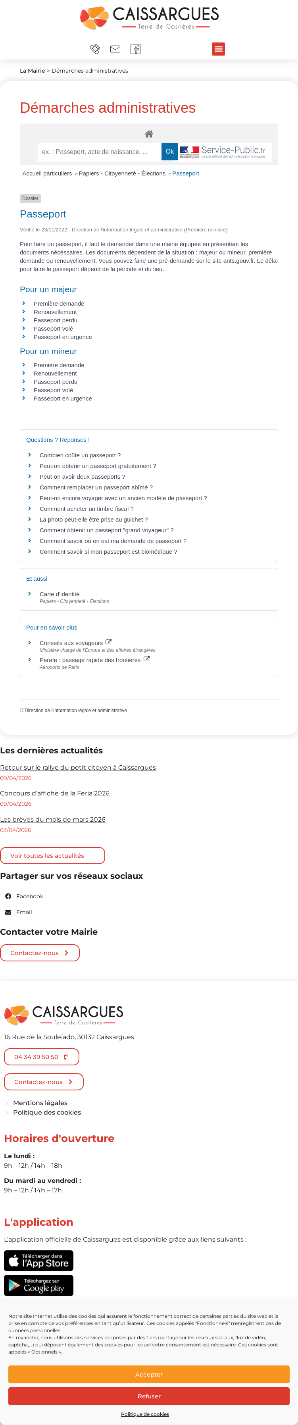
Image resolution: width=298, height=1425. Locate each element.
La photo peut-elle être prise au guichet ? (94, 519)
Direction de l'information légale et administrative (76, 710)
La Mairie (32, 70)
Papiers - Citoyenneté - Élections (123, 173)
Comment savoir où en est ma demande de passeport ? (113, 540)
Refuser (149, 1396)
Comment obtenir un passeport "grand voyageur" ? (107, 530)
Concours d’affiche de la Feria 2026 (55, 793)
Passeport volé (53, 328)
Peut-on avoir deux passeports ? (82, 476)
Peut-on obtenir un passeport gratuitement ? (98, 465)
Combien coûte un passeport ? (80, 455)
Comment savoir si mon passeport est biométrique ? (108, 551)
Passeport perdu (55, 320)
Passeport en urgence (63, 336)
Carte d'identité (59, 594)
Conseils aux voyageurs (76, 642)
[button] (218, 49)
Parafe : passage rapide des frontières (95, 660)
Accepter (149, 1374)
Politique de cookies (145, 1414)
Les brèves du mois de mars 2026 (53, 819)
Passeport (185, 173)
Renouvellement (55, 311)
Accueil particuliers (48, 173)
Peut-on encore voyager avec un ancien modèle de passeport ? (123, 498)
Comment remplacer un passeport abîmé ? (96, 487)
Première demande (59, 303)
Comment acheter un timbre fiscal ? (87, 508)
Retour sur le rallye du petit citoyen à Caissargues (78, 767)
